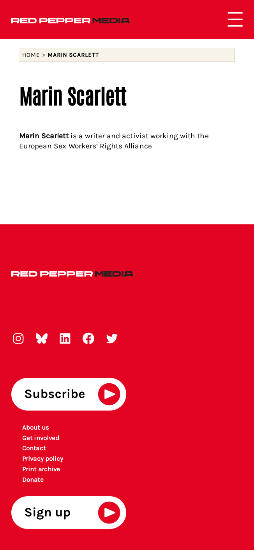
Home (31, 54)
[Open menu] (235, 19)
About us (35, 427)
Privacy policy (42, 458)
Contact (33, 448)
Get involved (40, 438)
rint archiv (41, 469)
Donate (32, 479)
